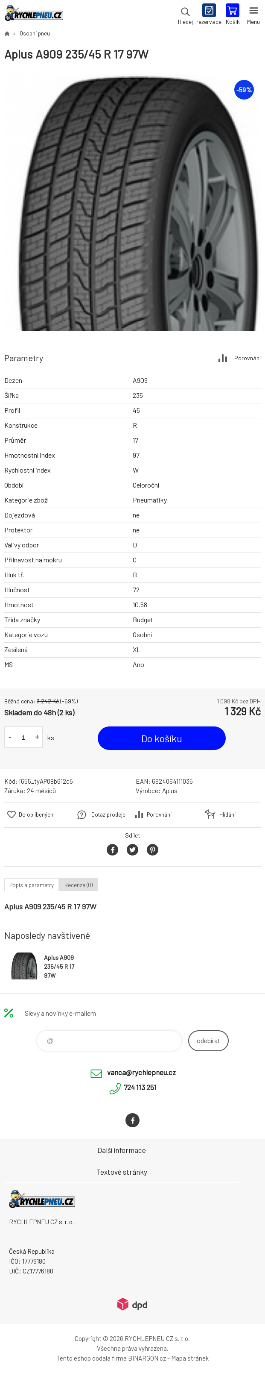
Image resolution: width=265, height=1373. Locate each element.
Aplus (170, 790)
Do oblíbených (36, 814)
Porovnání (247, 358)
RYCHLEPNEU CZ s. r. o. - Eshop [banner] (33, 15)
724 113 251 (140, 1087)
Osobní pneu (35, 33)
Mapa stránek (190, 1358)
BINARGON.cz (147, 1358)
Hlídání (227, 814)
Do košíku (161, 738)
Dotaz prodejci (109, 814)
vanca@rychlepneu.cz (141, 1072)
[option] (132, 202)
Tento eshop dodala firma (91, 1358)
